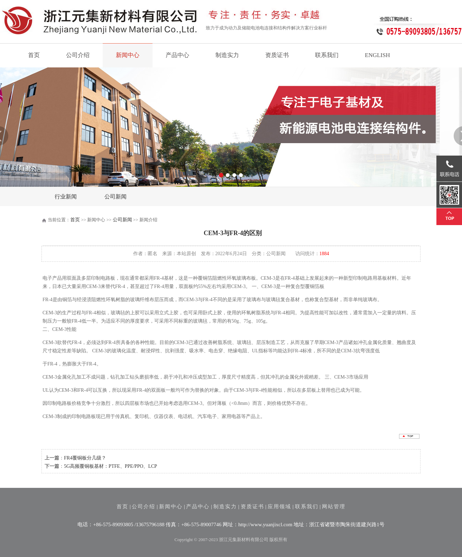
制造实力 (227, 55)
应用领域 (279, 506)
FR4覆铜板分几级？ (85, 458)
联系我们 (327, 55)
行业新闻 (66, 196)
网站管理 (333, 506)
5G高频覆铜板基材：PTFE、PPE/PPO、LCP (110, 466)
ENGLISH (377, 55)
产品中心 (177, 55)
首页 (34, 55)
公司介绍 (78, 55)
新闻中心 (127, 55)
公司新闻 (115, 196)
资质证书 (277, 55)
